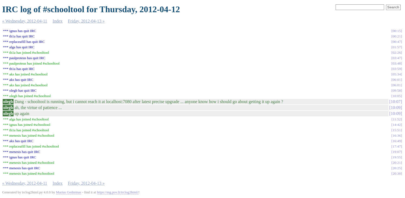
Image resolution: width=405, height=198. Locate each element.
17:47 (397, 146)
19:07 (397, 152)
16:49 (397, 141)
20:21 (397, 163)
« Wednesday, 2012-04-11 (24, 21)
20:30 (397, 173)
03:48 (397, 63)
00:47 (397, 42)
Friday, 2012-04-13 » (86, 21)
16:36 (397, 135)
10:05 (397, 96)
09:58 (397, 90)
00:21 (397, 36)
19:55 (397, 157)
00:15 (397, 31)
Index (57, 21)
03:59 (397, 69)
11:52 (397, 119)
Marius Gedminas (68, 192)
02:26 (397, 52)
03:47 (397, 58)
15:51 (397, 130)
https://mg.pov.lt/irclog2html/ (118, 192)
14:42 (397, 125)
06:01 (397, 80)
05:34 (397, 74)
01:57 (397, 47)
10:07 (395, 101)
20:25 (397, 168)
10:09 (395, 107)
